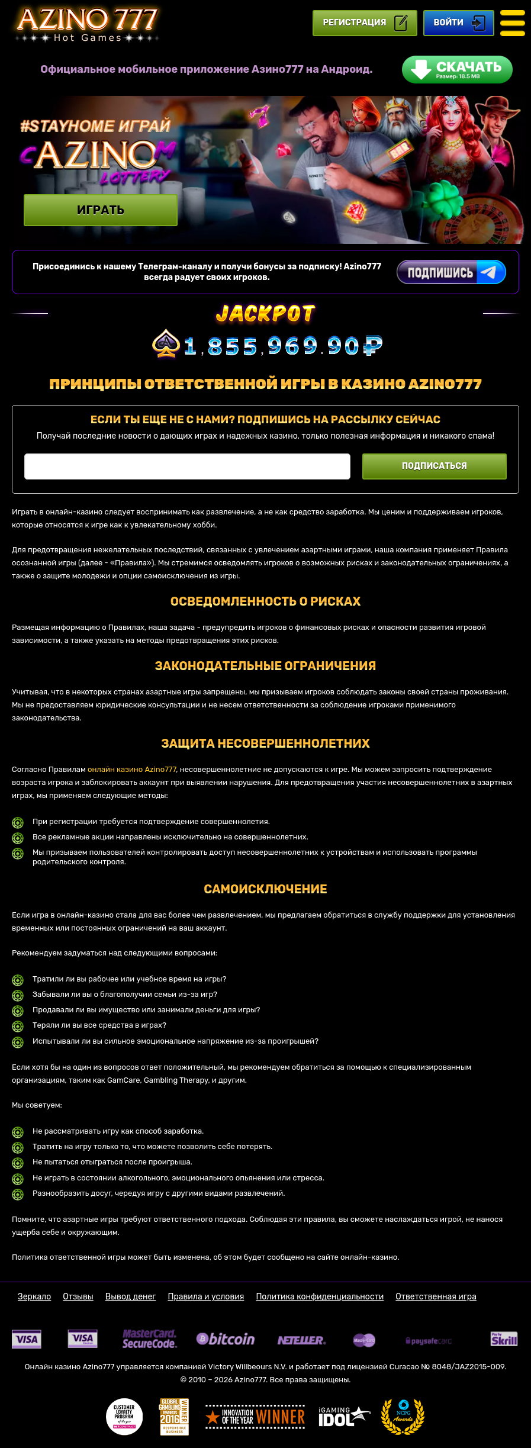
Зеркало (34, 1297)
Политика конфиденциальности (320, 1297)
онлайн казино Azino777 (132, 769)
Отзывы (78, 1297)
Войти (449, 23)
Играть (100, 210)
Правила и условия (206, 1297)
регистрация (355, 23)
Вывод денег (130, 1297)
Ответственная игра (436, 1297)
